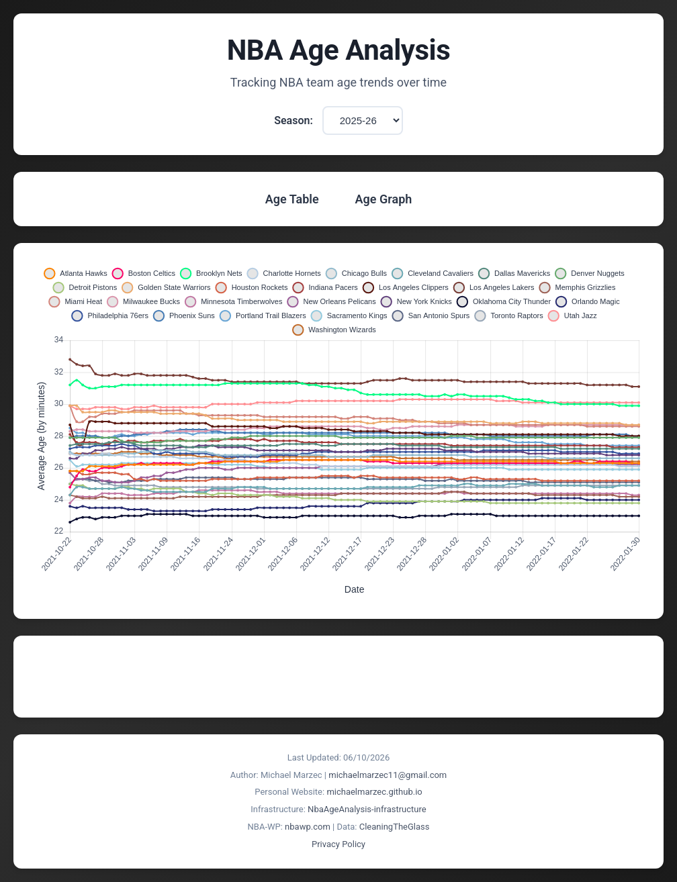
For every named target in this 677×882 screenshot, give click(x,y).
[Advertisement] (338, 676)
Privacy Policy (338, 844)
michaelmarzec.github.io (374, 792)
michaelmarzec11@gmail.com (387, 775)
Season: (293, 120)
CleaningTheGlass (394, 827)
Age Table (292, 199)
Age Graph (383, 199)
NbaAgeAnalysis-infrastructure (367, 809)
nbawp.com (307, 827)
